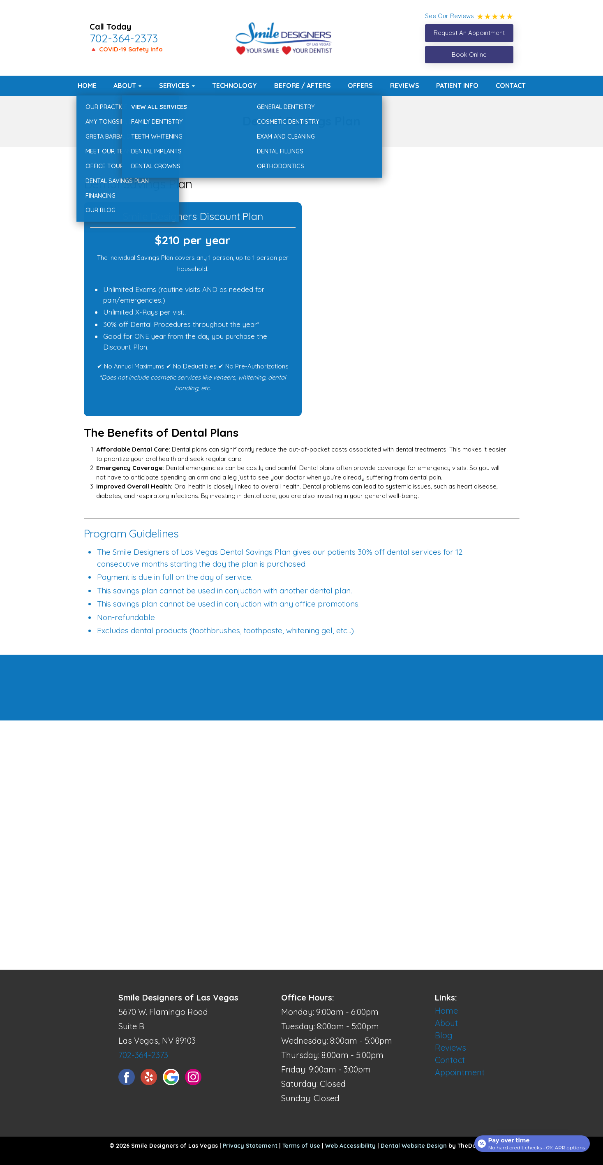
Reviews (404, 85)
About (124, 85)
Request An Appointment (469, 33)
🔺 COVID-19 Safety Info (126, 49)
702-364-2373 (124, 38)
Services (174, 85)
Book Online (469, 54)
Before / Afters (302, 85)
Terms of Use (301, 1145)
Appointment (460, 1072)
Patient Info (457, 85)
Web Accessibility (350, 1145)
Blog (444, 1035)
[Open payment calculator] (530, 1141)
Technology (234, 85)
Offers (360, 85)
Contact (511, 85)
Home (87, 85)
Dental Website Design (414, 1145)
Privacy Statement (250, 1145)
